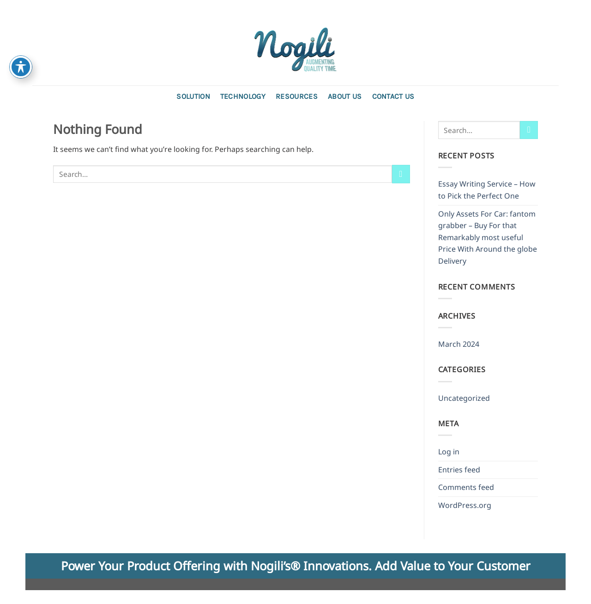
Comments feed (466, 487)
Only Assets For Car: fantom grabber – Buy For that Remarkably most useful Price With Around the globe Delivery (487, 237)
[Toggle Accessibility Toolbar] (21, 67)
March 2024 (458, 344)
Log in (448, 452)
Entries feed (459, 470)
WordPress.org (464, 505)
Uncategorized (464, 398)
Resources (297, 96)
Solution (193, 96)
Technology (242, 96)
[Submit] (401, 174)
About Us (345, 96)
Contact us (393, 96)
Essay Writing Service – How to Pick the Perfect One (487, 190)
